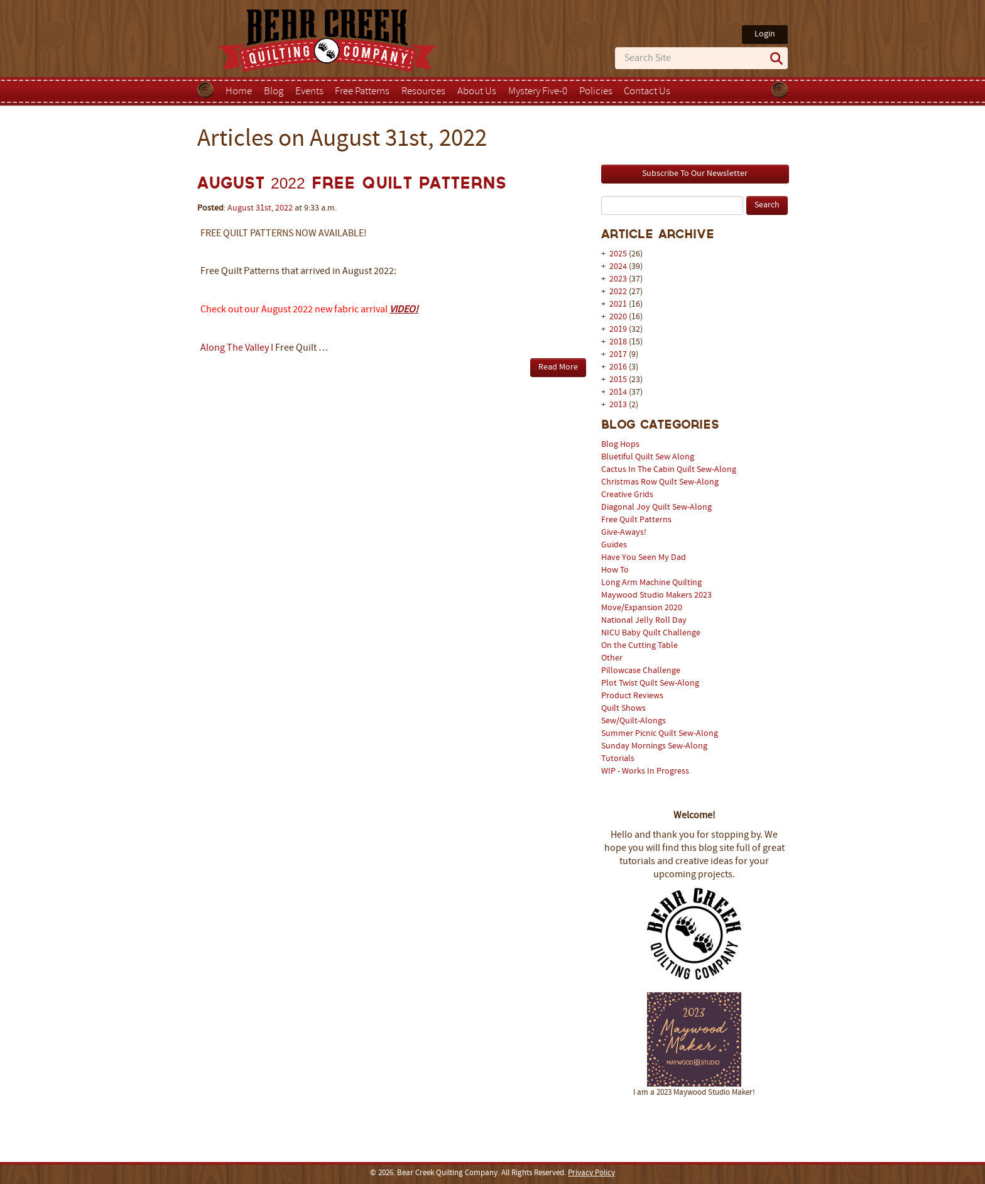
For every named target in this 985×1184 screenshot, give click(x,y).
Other (612, 658)
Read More (558, 367)
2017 (618, 354)
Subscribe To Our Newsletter (695, 173)
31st (263, 208)
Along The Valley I (236, 348)
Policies (595, 91)
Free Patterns (362, 91)
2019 (618, 329)
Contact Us (647, 91)
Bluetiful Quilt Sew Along (647, 457)
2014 (618, 392)
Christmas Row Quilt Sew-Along (660, 482)
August (240, 208)
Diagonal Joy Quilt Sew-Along (656, 507)
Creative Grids (627, 495)
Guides (614, 545)
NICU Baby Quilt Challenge (650, 633)
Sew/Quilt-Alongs (633, 721)
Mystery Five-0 (537, 91)
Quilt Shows (623, 708)
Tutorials (617, 759)
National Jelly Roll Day (644, 620)
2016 (618, 367)
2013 (618, 405)
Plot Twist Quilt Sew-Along (650, 683)
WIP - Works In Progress (645, 771)
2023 (618, 279)
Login (764, 34)
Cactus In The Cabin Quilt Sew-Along (668, 469)
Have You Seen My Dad (643, 557)
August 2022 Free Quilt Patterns (351, 183)
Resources (423, 91)
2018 (618, 342)
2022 (618, 292)
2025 (618, 254)
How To (615, 570)
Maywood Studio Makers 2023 (656, 595)
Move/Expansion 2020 (641, 608)
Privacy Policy (591, 1173)
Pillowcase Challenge (640, 671)
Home (239, 91)
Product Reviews (632, 696)
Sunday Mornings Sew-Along (654, 746)
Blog (273, 91)
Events (309, 91)
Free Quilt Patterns (636, 520)
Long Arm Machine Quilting (651, 583)
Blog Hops (620, 444)
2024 (618, 266)
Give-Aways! (623, 532)
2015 (618, 380)
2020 (618, 317)
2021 (618, 304)
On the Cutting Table (639, 645)
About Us (476, 91)
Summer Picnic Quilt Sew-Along (659, 733)
